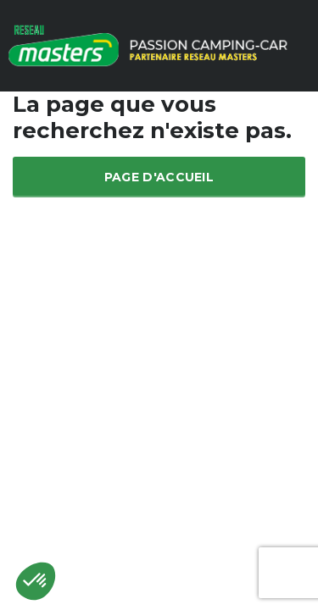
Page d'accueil (159, 177)
